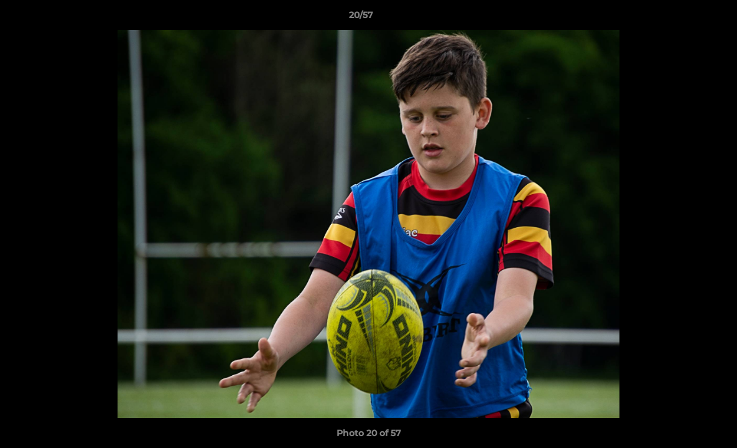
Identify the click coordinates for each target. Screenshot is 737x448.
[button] (684, 18)
